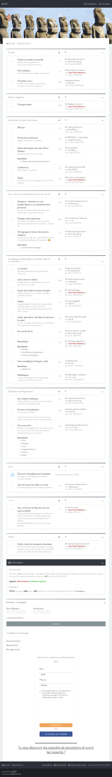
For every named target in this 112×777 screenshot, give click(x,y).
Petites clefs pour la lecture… (75, 70)
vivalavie (71, 281)
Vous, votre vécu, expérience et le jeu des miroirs (29, 193)
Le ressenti (22, 268)
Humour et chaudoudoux (28, 409)
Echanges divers (24, 104)
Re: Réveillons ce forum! (74, 104)
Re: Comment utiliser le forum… (76, 484)
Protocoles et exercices (27, 137)
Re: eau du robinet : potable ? (75, 331)
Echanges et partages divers (20, 391)
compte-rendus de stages (30, 247)
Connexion (10, 602)
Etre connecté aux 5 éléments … (77, 218)
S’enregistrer (22, 602)
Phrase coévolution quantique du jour (35, 161)
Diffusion (21, 127)
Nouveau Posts (12, 645)
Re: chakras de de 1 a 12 (73, 127)
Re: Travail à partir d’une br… (75, 398)
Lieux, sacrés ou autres (27, 279)
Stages (20, 177)
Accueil (11, 52)
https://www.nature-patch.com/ (39, 551)
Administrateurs (23, 581)
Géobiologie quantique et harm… (77, 425)
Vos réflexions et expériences (31, 352)
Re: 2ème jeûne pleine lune (75, 341)
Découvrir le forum (13, 641)
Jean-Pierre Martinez (76, 72)
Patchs (11, 536)
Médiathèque (23, 374)
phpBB (13, 771)
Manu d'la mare (74, 61)
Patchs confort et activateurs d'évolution (34, 544)
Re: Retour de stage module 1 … (76, 231)
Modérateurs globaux (38, 581)
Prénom (43, 680)
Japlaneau (72, 487)
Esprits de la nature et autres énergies (33, 290)
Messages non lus (13, 649)
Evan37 (71, 411)
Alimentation (22, 341)
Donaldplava (80, 591)
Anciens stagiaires (16, 97)
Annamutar (72, 203)
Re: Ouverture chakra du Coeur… (77, 201)
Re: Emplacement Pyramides (76, 317)
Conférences (23, 167)
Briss (70, 363)
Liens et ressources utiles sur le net (32, 484)
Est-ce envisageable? (72, 301)
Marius (70, 83)
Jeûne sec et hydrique (29, 355)
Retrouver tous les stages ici (75, 177)
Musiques (24, 443)
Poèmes (24, 452)
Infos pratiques (23, 70)
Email (42, 669)
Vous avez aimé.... (24, 425)
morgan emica (73, 140)
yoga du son (25, 369)
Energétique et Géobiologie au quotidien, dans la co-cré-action (29, 260)
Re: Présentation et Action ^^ (75, 59)
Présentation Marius (72, 80)
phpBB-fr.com (15, 774)
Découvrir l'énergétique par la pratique (33, 473)
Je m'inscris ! (56, 725)
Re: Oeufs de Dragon (72, 290)
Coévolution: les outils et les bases (22, 120)
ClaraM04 (71, 129)
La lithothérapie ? (71, 361)
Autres (23, 455)
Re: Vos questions (71, 147)
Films (23, 440)
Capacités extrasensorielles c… (76, 409)
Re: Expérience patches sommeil (77, 544)
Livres (23, 446)
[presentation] (58, 711)
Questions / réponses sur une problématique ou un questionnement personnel (33, 204)
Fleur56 (71, 150)
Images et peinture (28, 449)
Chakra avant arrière (72, 268)
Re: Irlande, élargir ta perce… (75, 279)
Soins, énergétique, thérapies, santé (32, 361)
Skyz (69, 319)
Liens (10, 466)
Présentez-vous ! (24, 80)
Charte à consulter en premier (30, 59)
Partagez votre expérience (28, 218)
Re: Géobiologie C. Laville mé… (76, 374)
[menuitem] (5, 3)
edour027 (71, 169)
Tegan (70, 303)
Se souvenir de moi (16, 618)
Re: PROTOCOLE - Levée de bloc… (77, 137)
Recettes (24, 349)
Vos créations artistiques (27, 398)
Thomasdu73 (73, 270)
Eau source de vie (25, 331)
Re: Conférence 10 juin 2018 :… (76, 167)
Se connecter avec (56, 734)
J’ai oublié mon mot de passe (17, 633)
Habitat (20, 301)
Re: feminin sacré (71, 507)
